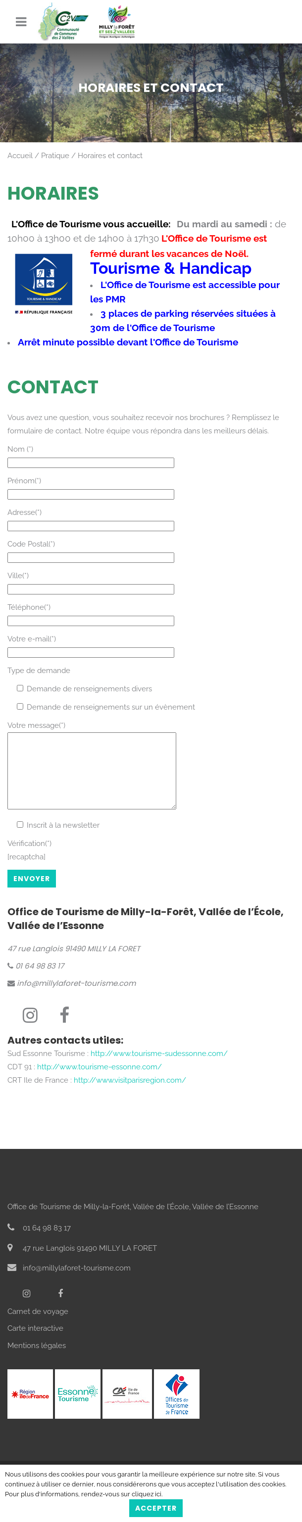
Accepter (156, 1508)
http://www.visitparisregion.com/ (130, 1095)
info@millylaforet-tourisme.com (71, 998)
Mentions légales (36, 1360)
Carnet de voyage (37, 1326)
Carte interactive (35, 1343)
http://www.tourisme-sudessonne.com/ (159, 1068)
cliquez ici (146, 1494)
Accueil (20, 155)
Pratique (55, 155)
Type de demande (38, 670)
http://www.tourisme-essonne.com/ (99, 1081)
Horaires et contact (110, 155)
